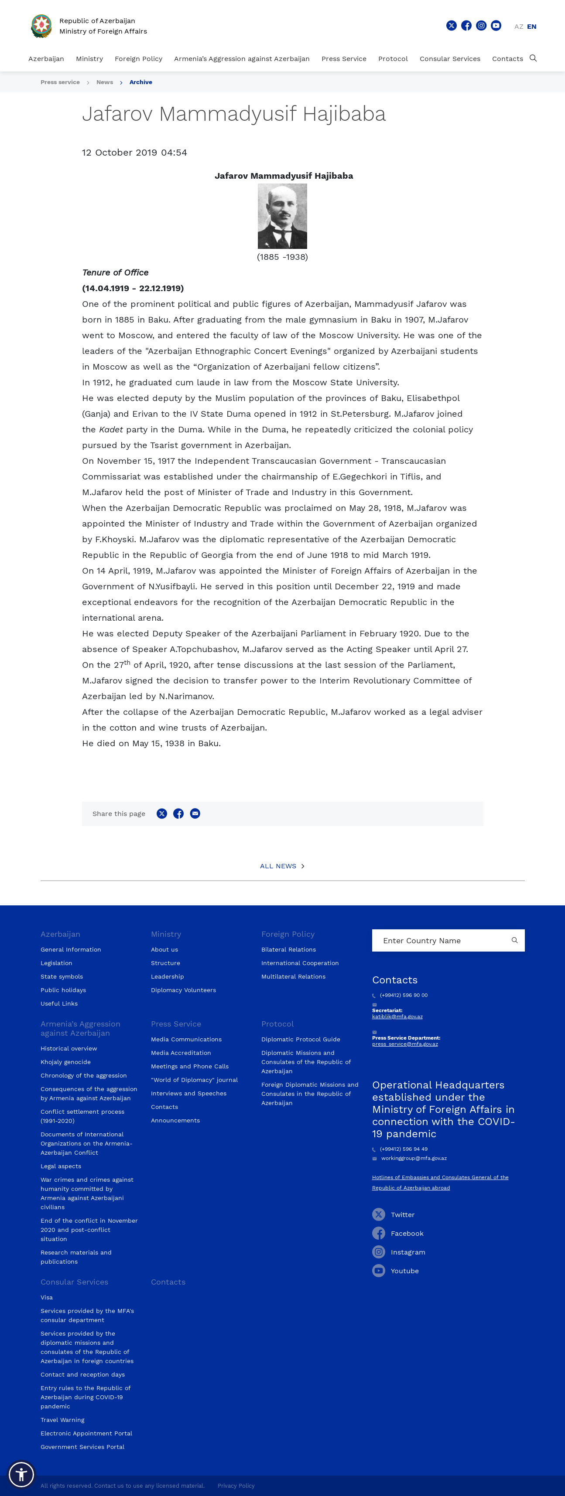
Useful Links (59, 1003)
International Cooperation (300, 962)
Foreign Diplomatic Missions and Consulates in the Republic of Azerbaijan (310, 1093)
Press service (60, 81)
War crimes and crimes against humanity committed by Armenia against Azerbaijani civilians (87, 1193)
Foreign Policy (138, 58)
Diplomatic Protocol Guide (300, 1039)
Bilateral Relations (288, 949)
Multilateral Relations (293, 976)
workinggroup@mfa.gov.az (409, 1158)
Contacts (507, 58)
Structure (165, 962)
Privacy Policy (236, 1485)
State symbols (62, 976)
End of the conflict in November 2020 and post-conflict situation (89, 1229)
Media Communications (186, 1039)
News (104, 81)
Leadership (167, 976)
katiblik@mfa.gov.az (397, 1016)
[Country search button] (516, 940)
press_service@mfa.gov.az (405, 1044)
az (519, 26)
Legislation (56, 962)
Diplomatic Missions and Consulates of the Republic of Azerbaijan (306, 1061)
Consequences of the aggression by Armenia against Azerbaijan (89, 1093)
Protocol (393, 58)
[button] (21, 1474)
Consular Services (450, 58)
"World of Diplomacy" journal (194, 1079)
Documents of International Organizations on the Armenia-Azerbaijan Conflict (87, 1143)
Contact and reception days (83, 1374)
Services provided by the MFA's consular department (87, 1315)
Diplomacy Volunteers (183, 989)
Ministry (89, 58)
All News (278, 866)
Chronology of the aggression (84, 1075)
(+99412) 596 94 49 (400, 1149)
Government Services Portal (82, 1446)
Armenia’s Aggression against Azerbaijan (242, 58)
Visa (47, 1297)
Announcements (175, 1120)
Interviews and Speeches (188, 1093)
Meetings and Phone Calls (190, 1066)
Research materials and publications (76, 1257)
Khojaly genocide (66, 1061)
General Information (71, 949)
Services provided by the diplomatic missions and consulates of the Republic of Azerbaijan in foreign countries (87, 1347)
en (532, 26)
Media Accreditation (181, 1052)
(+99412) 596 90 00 (400, 995)
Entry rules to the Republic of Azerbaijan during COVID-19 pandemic (85, 1397)
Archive (141, 81)
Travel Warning (62, 1419)
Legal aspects (61, 1166)
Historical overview (69, 1048)
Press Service (344, 58)
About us (164, 949)
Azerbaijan (46, 58)
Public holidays (63, 989)
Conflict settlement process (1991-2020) (82, 1116)
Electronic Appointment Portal (86, 1433)
